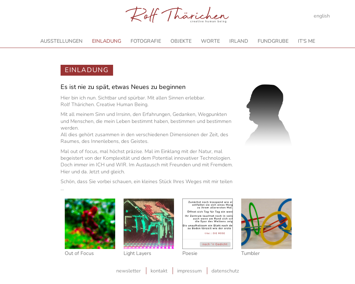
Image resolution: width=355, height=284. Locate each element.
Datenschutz (225, 270)
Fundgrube (273, 40)
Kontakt (159, 270)
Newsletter (128, 270)
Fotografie (146, 40)
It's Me (306, 40)
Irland (238, 40)
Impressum (189, 270)
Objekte (181, 40)
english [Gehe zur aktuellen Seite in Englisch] (322, 15)
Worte (210, 40)
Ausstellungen (61, 40)
